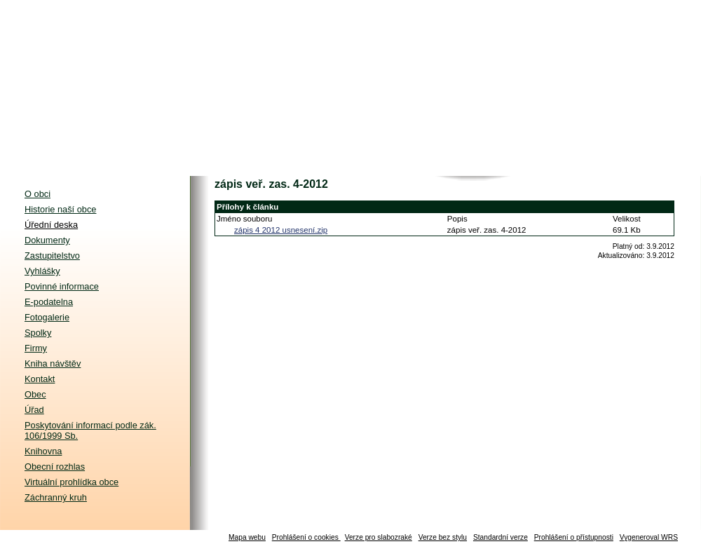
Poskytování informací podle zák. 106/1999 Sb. (90, 430)
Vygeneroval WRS (649, 537)
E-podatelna (49, 302)
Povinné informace (62, 286)
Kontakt (40, 379)
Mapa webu (247, 537)
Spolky (38, 332)
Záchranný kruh (56, 497)
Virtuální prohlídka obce (71, 482)
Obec (35, 394)
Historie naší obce (60, 209)
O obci (37, 194)
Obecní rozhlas (55, 466)
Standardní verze (500, 537)
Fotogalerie (47, 317)
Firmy (36, 348)
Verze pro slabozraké (378, 537)
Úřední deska (51, 224)
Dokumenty (47, 240)
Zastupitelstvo (52, 255)
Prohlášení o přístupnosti (573, 537)
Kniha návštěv (53, 363)
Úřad (34, 409)
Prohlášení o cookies (306, 537)
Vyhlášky (42, 271)
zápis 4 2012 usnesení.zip (280, 230)
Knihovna (43, 451)
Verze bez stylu (442, 537)
